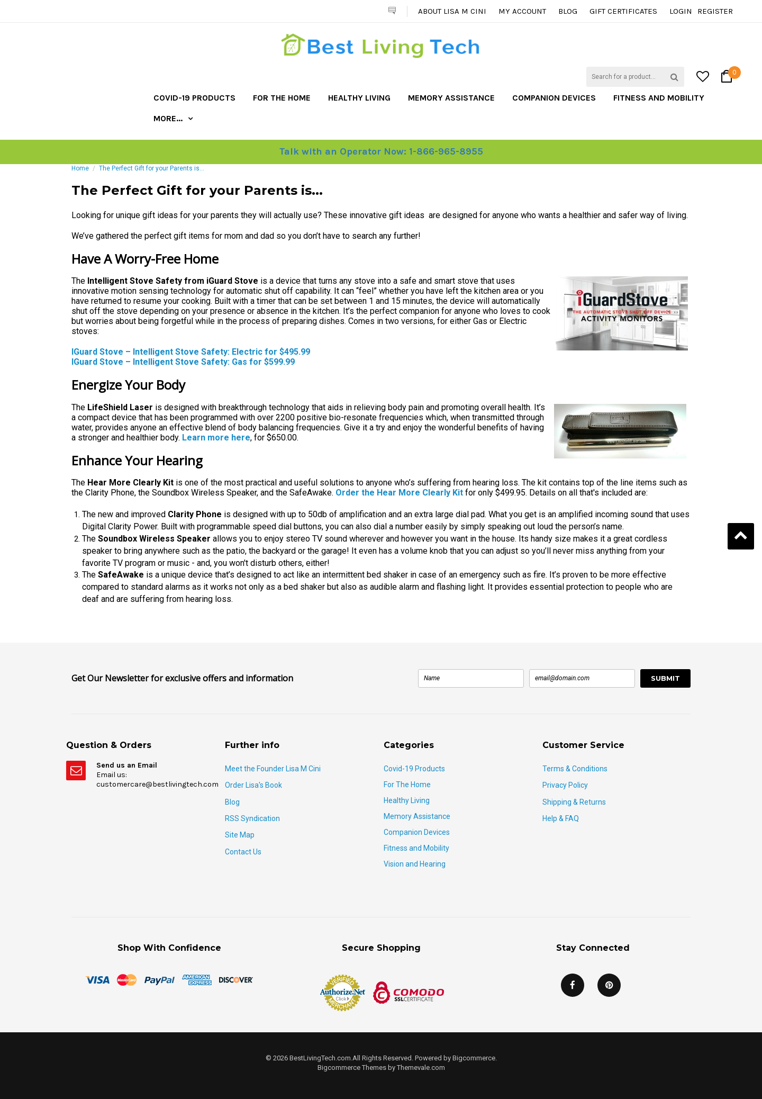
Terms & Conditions (574, 768)
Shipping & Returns (574, 802)
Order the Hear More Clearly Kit (399, 493)
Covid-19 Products (194, 98)
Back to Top (741, 536)
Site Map (240, 835)
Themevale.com (421, 1067)
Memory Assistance (451, 98)
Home (80, 168)
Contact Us (243, 852)
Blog (567, 11)
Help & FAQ (560, 818)
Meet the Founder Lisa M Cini (273, 768)
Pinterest (609, 985)
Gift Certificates (623, 11)
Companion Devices (554, 98)
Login (680, 11)
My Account (522, 11)
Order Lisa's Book (253, 785)
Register (715, 11)
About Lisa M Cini (452, 11)
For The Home (282, 98)
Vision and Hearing (415, 864)
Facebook (572, 985)
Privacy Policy (565, 785)
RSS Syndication (252, 818)
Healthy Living (359, 98)
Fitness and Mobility (658, 98)
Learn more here (216, 438)
